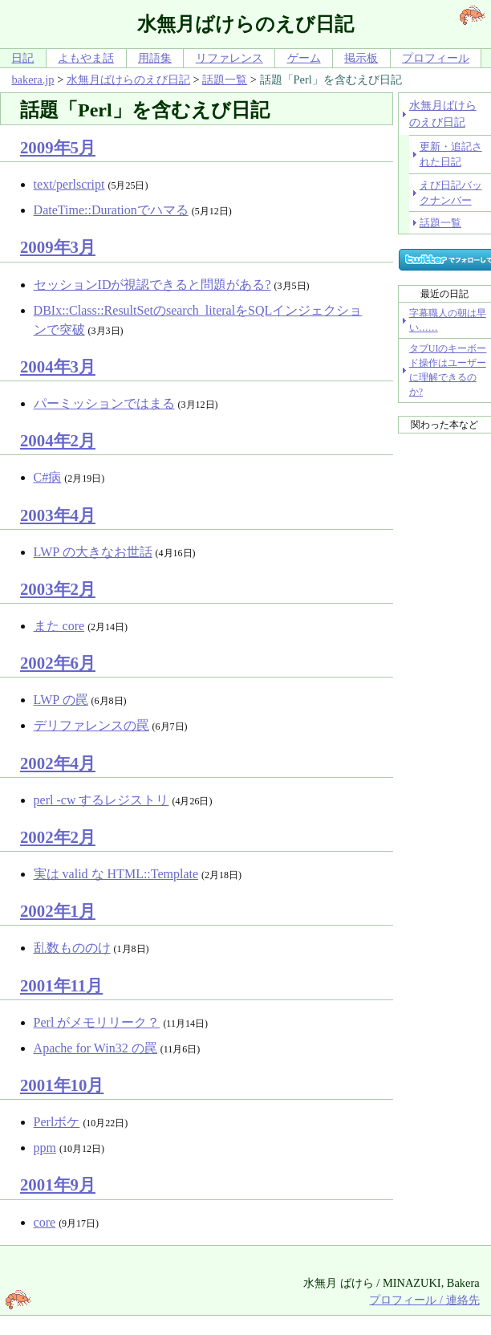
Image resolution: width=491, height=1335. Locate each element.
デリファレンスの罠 (91, 725)
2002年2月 (57, 837)
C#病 (48, 477)
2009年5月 (57, 147)
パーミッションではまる (104, 403)
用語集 (155, 57)
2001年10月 (61, 1085)
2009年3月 (57, 247)
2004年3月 (57, 366)
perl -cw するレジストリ (101, 800)
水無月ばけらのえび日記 (128, 79)
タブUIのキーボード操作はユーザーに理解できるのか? (448, 370)
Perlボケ (57, 1122)
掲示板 (361, 57)
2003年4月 (57, 515)
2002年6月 (57, 662)
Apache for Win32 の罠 (95, 1048)
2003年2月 (57, 589)
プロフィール (435, 57)
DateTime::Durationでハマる (111, 210)
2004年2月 (57, 440)
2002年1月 (57, 911)
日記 (22, 57)
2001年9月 (57, 1184)
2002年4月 (57, 763)
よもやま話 (86, 57)
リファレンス (229, 57)
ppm (45, 1147)
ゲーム (304, 57)
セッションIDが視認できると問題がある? (152, 284)
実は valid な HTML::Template (116, 874)
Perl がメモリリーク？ (97, 1022)
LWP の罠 (61, 699)
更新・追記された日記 (451, 154)
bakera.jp (32, 79)
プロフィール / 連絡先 (424, 1299)
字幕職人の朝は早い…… (447, 320)
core (45, 1222)
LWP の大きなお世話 (93, 552)
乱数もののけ (72, 947)
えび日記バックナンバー (451, 192)
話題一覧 (224, 79)
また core (59, 626)
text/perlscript (69, 184)
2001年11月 (61, 985)
